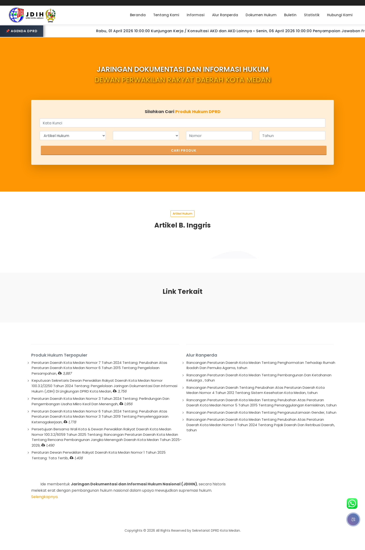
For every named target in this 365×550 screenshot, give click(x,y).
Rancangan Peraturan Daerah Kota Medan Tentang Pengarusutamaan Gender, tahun (261, 412)
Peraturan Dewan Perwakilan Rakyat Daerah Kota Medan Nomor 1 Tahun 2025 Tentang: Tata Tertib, (99, 455)
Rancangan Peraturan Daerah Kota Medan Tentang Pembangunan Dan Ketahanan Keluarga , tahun (258, 378)
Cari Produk (183, 150)
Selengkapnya (44, 496)
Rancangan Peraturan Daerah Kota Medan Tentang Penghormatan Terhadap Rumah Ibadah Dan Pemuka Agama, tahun (260, 365)
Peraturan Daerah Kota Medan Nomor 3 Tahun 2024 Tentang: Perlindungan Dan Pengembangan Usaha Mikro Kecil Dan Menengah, (100, 401)
